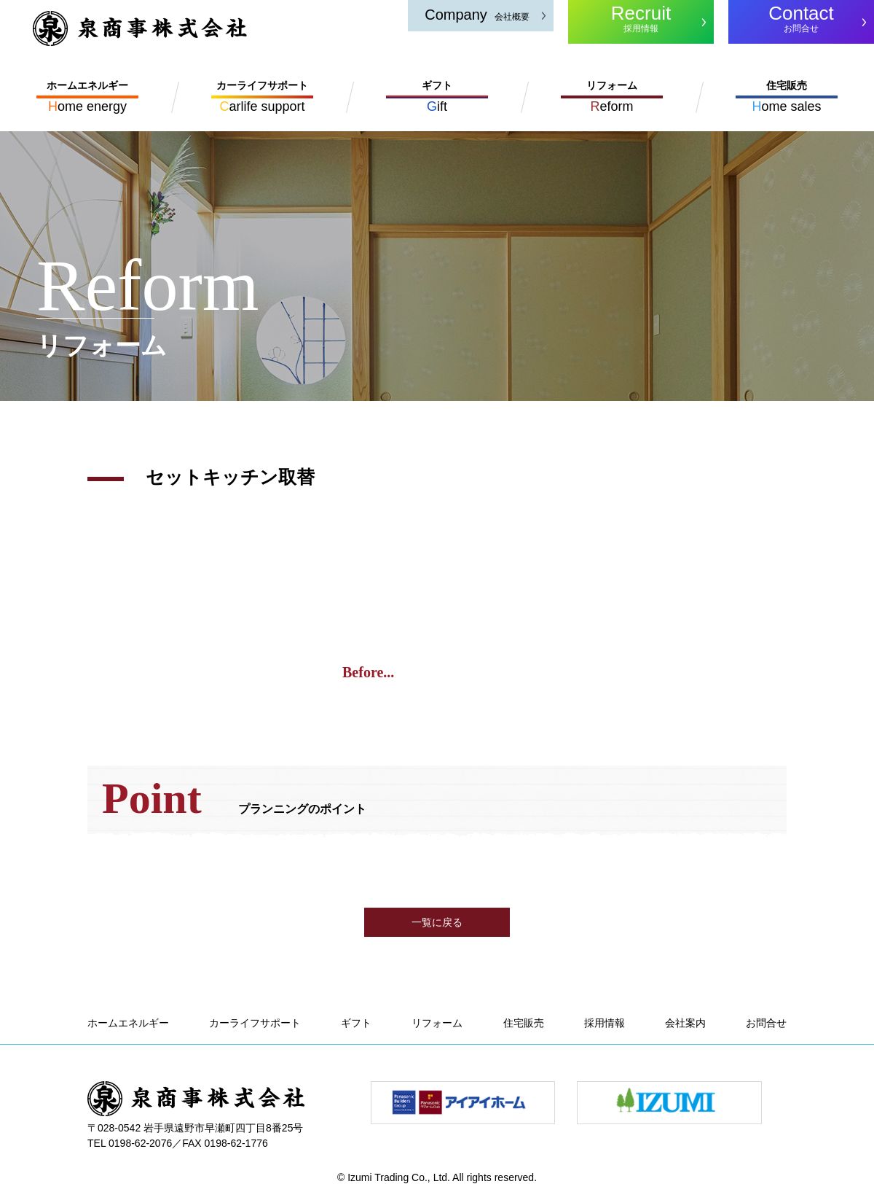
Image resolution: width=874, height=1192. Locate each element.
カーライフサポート (255, 1023)
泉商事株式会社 (140, 29)
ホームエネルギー (128, 1023)
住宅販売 (523, 1023)
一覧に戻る (437, 922)
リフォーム (437, 1023)
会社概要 (477, 15)
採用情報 (641, 18)
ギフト (356, 1023)
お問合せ (801, 18)
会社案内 (685, 1023)
